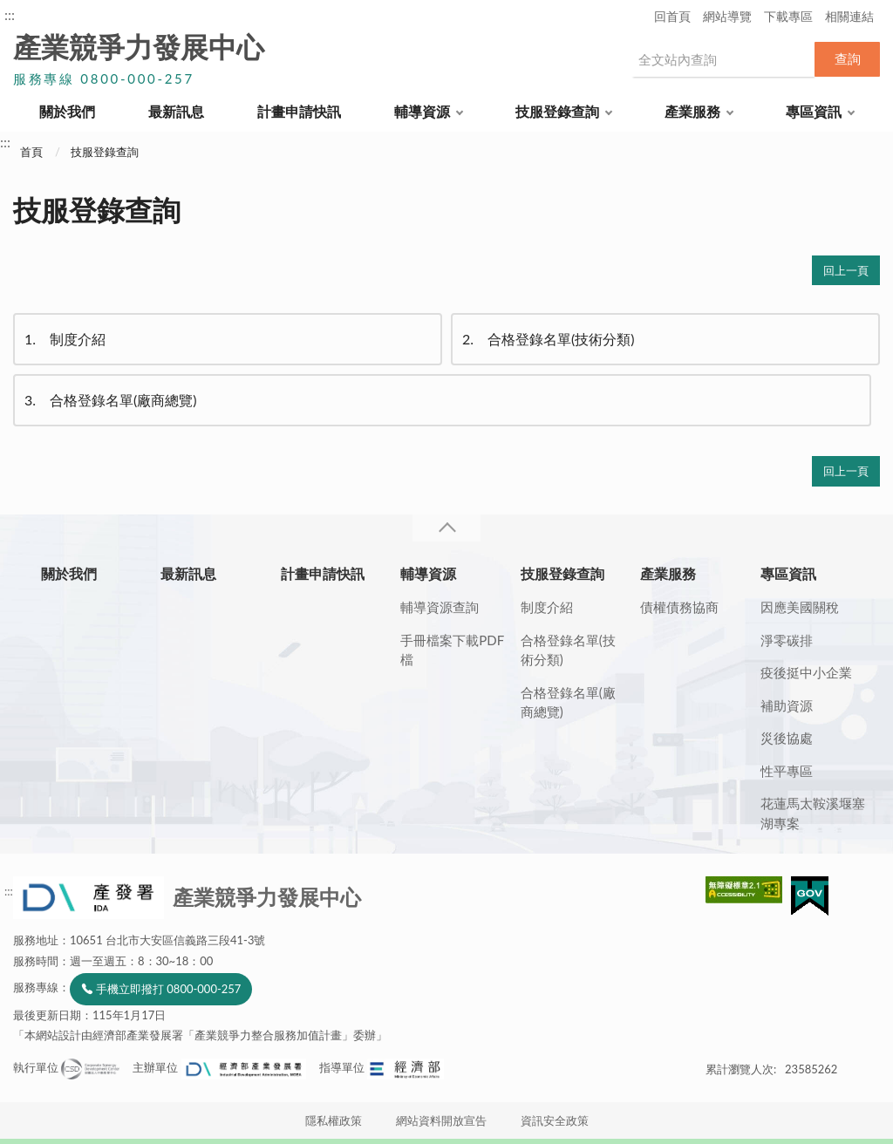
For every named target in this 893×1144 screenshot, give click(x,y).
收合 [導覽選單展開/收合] (446, 527)
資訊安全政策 (555, 1120)
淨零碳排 (786, 640)
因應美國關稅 (799, 607)
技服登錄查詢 (557, 111)
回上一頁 (846, 270)
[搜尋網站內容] (723, 59)
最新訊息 (176, 111)
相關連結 (849, 16)
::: (9, 14)
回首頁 (672, 16)
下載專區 (788, 16)
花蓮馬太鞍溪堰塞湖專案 (812, 813)
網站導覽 (727, 16)
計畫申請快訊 (299, 111)
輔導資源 (422, 111)
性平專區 (786, 771)
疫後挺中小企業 (806, 672)
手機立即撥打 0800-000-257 (168, 989)
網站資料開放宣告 (441, 1120)
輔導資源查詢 (439, 607)
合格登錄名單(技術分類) (547, 339)
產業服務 (692, 111)
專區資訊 (814, 111)
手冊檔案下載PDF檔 (452, 650)
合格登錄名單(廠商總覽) (109, 400)
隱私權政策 (333, 1120)
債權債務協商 (679, 607)
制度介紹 (64, 339)
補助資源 (786, 705)
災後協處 (786, 738)
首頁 (31, 152)
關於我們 (67, 111)
